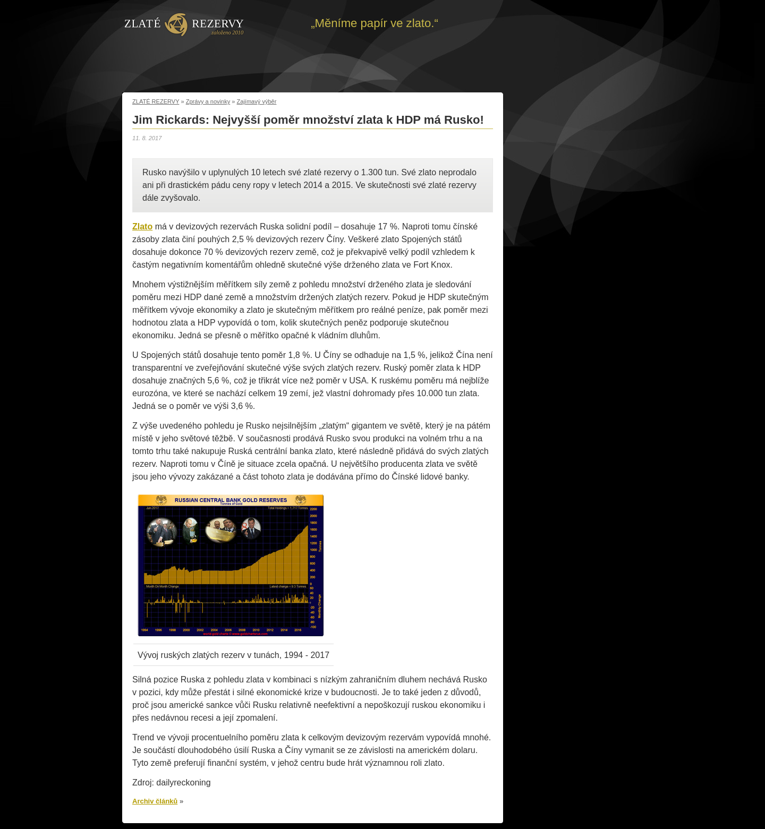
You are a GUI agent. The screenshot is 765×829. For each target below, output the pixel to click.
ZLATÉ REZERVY (155, 101)
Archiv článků (154, 801)
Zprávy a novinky (208, 101)
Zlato (142, 226)
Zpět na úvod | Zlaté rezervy (184, 24)
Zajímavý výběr (257, 101)
